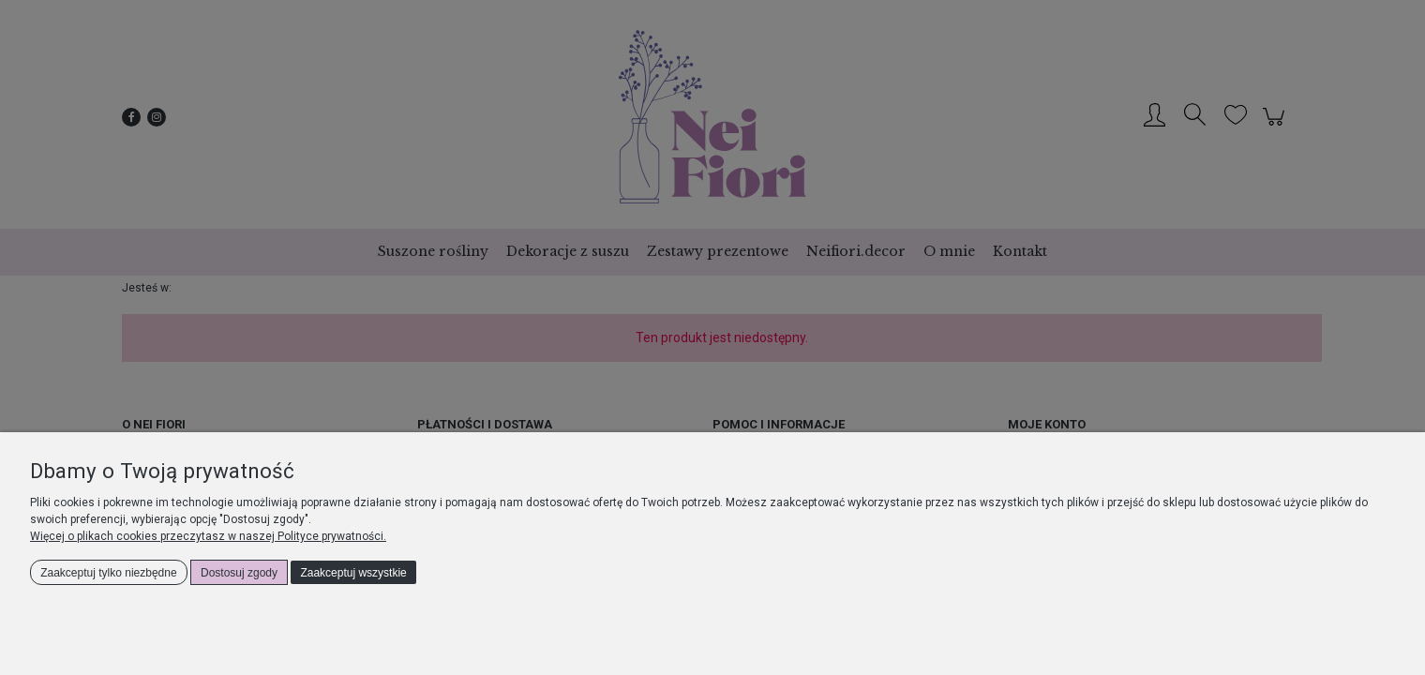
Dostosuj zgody (239, 572)
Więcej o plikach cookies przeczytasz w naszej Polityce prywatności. (208, 536)
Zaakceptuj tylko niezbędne (108, 572)
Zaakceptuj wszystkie (353, 572)
